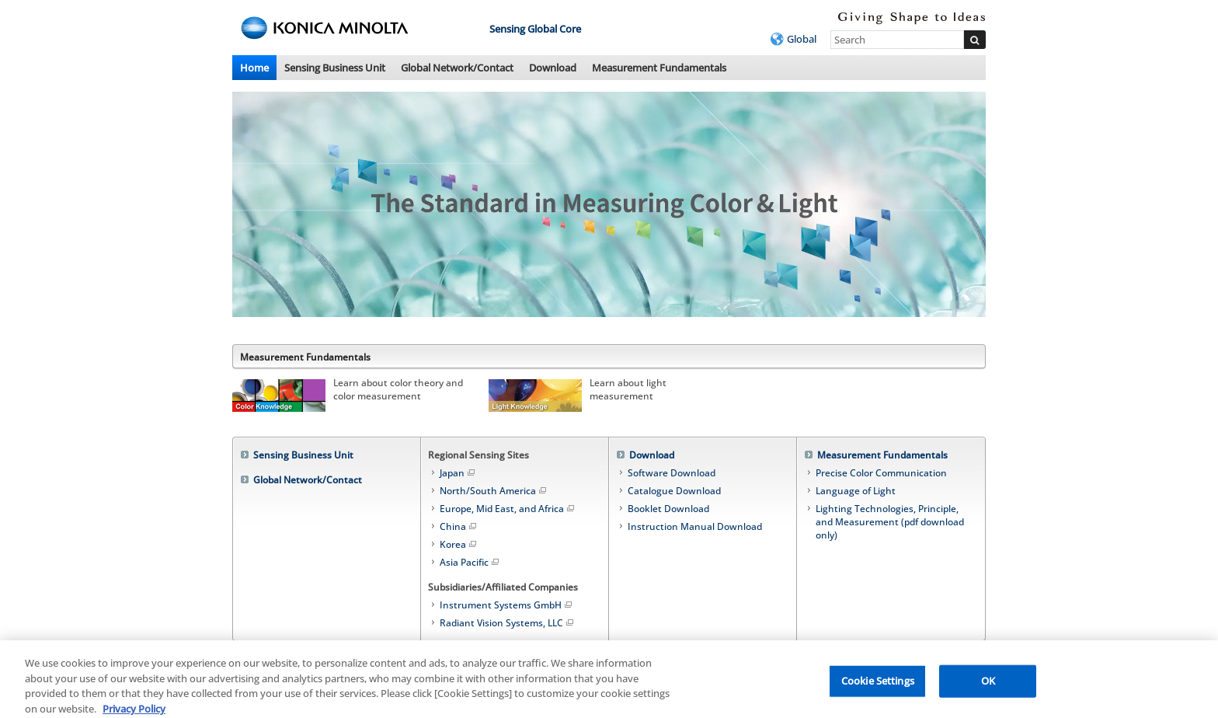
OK (988, 685)
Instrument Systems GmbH (507, 605)
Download (552, 68)
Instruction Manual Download (695, 526)
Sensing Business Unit (334, 68)
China (459, 526)
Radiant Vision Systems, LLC (508, 622)
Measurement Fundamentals (659, 68)
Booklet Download (668, 508)
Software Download (671, 472)
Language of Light (856, 490)
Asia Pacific (470, 562)
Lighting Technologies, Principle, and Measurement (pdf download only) (890, 522)
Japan (458, 472)
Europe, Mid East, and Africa (508, 508)
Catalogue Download (674, 490)
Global (801, 39)
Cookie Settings (877, 685)
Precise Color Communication (881, 472)
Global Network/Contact (457, 68)
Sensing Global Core (535, 29)
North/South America (494, 490)
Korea (459, 544)
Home (254, 68)
